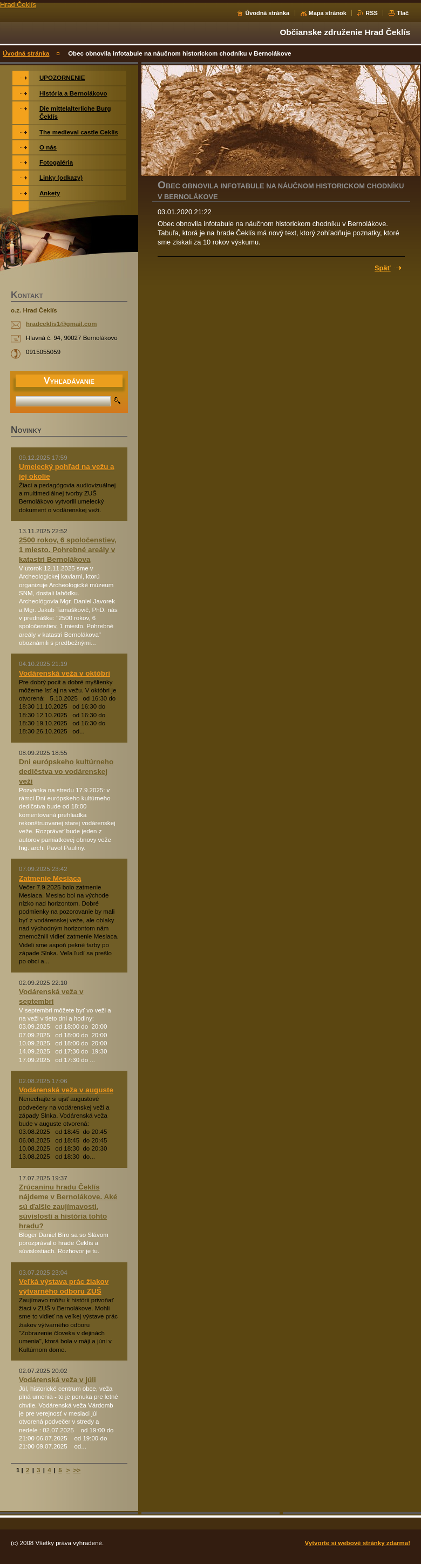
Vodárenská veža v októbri (64, 673)
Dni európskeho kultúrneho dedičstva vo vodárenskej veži (66, 771)
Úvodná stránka (267, 13)
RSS (371, 13)
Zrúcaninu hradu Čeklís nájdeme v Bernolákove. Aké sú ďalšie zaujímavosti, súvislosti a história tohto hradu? (68, 1206)
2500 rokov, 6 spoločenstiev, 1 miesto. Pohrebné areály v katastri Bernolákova (68, 549)
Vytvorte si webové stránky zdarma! (357, 1543)
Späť (383, 268)
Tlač (403, 13)
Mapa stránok (328, 13)
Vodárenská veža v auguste (66, 1090)
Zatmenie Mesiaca (50, 878)
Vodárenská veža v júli (57, 1380)
